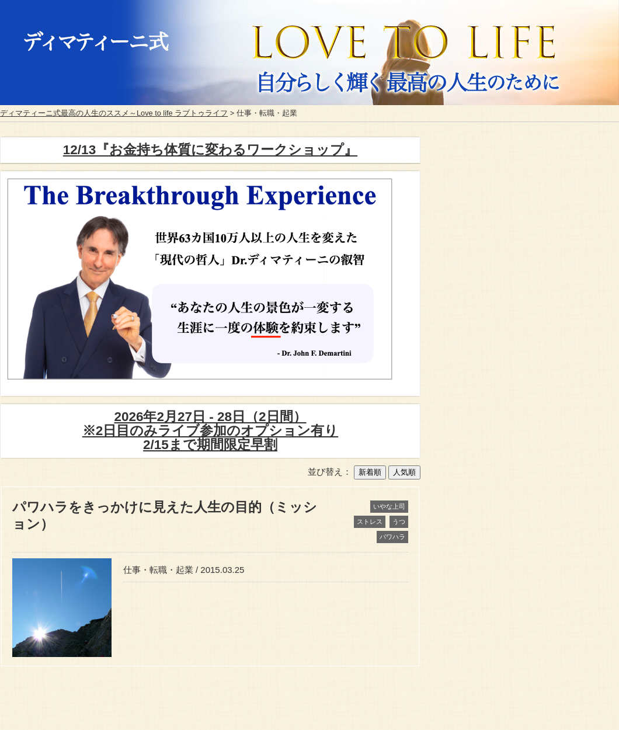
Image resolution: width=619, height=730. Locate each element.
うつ (398, 521)
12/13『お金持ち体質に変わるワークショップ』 (210, 149)
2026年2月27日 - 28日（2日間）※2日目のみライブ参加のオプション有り (210, 430)
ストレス (369, 521)
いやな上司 (389, 506)
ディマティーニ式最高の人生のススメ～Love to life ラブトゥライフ (114, 113)
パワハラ (392, 536)
